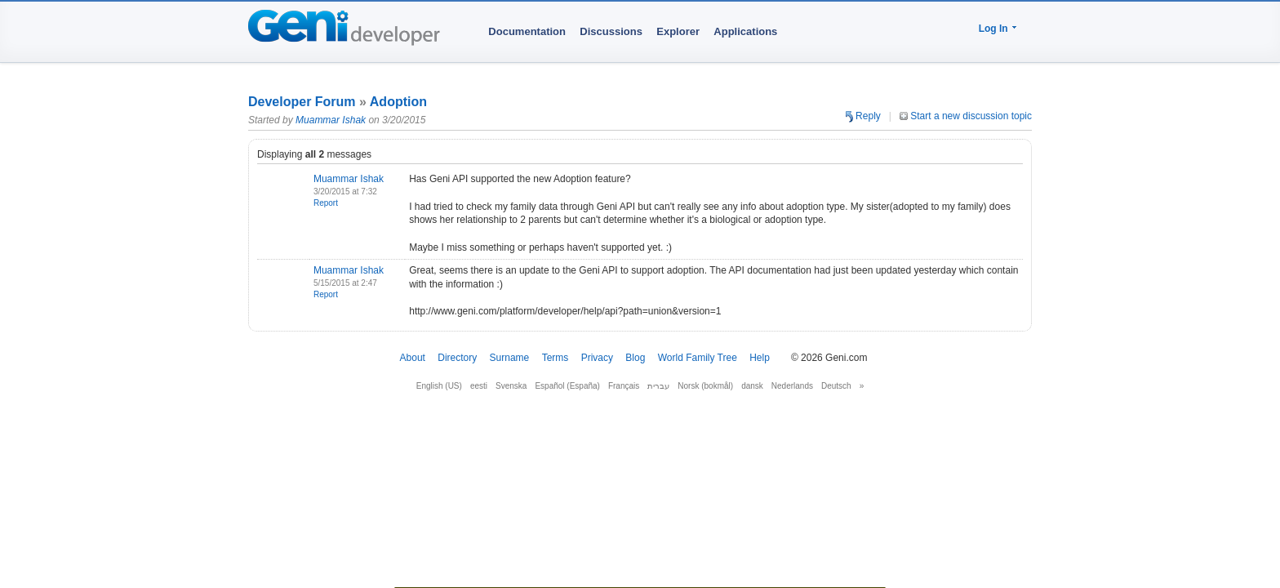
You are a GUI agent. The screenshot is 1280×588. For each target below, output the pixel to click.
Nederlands (792, 385)
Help (759, 357)
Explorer (678, 31)
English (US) (439, 385)
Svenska (511, 385)
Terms (555, 357)
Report (325, 202)
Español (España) (567, 385)
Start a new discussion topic (966, 116)
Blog (635, 357)
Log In (993, 28)
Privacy (597, 357)
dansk (752, 385)
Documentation (527, 31)
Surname (510, 357)
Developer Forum (302, 102)
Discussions (611, 31)
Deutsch (836, 385)
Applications (745, 31)
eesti (478, 385)
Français (623, 385)
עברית (658, 385)
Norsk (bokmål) (705, 385)
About (412, 357)
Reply (863, 116)
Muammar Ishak (331, 120)
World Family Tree (697, 357)
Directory (457, 357)
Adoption (398, 102)
